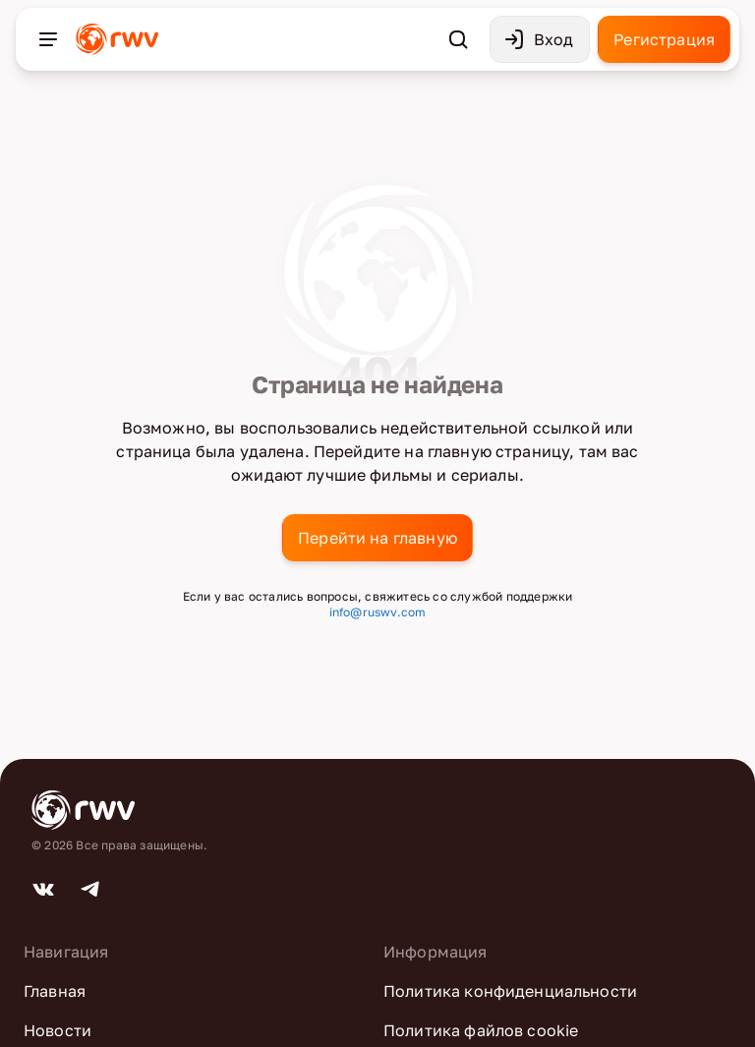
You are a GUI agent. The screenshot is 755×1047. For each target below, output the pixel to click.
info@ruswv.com (378, 612)
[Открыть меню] (48, 39)
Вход (538, 39)
